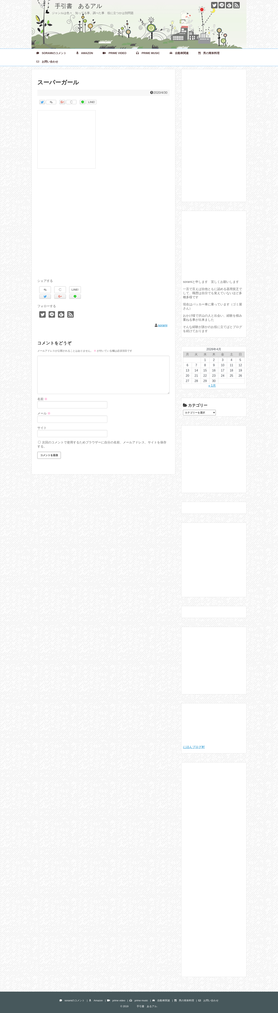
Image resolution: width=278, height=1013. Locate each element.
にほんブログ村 (194, 747)
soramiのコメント (51, 53)
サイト (42, 427)
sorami (162, 325)
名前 (42, 399)
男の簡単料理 (208, 53)
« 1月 (212, 385)
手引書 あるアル (69, 6)
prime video (114, 53)
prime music (148, 53)
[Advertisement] (103, 228)
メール (44, 413)
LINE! (91, 102)
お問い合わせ (47, 61)
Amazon (84, 53)
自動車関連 (179, 53)
